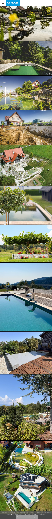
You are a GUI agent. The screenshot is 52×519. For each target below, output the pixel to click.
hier (44, 514)
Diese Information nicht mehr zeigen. (27, 517)
